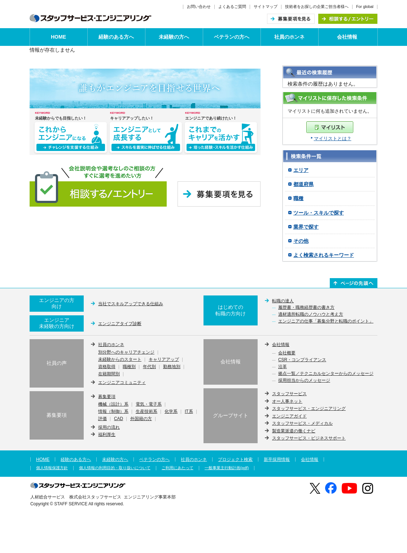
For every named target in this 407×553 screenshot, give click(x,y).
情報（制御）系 (113, 412)
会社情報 (347, 37)
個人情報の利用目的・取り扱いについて (114, 468)
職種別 (129, 367)
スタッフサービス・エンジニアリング (309, 408)
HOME (58, 37)
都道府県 (303, 184)
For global (364, 6)
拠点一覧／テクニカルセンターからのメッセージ (325, 374)
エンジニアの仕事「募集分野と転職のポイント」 (325, 321)
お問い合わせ (199, 6)
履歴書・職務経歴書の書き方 (306, 308)
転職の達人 (283, 300)
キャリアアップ (164, 360)
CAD (118, 419)
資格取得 (106, 367)
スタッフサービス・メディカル (302, 423)
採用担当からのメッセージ (304, 381)
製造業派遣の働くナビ (293, 430)
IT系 (189, 412)
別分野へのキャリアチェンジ (126, 352)
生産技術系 (146, 412)
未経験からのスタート (119, 360)
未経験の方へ (174, 37)
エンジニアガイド (289, 416)
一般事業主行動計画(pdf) (227, 468)
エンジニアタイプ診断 (119, 323)
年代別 (149, 367)
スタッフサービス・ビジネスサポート (309, 438)
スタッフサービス (289, 393)
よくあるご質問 (232, 6)
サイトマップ (265, 6)
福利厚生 (106, 434)
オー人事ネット (287, 401)
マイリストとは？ (332, 138)
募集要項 (106, 396)
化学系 (171, 412)
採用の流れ (109, 427)
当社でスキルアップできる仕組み (130, 303)
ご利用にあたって (177, 468)
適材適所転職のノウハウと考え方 (310, 314)
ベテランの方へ (231, 37)
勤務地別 (171, 367)
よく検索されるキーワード (323, 255)
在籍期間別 (109, 374)
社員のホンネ (289, 37)
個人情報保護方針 (52, 468)
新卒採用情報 (277, 459)
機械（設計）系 (113, 404)
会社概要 (287, 353)
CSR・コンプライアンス (302, 360)
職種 (298, 198)
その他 (300, 241)
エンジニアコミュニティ (122, 382)
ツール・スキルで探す (318, 213)
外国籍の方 (141, 419)
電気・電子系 (149, 404)
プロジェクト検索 (235, 459)
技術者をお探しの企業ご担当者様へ (317, 6)
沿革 (282, 367)
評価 (102, 419)
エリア (300, 170)
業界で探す (306, 227)
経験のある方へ (116, 37)
